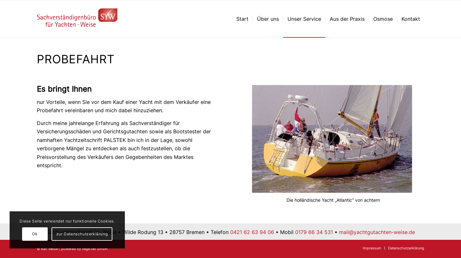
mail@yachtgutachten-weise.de (377, 232)
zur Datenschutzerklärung (82, 233)
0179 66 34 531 (314, 232)
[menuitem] (242, 18)
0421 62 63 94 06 (252, 232)
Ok (34, 233)
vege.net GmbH (95, 248)
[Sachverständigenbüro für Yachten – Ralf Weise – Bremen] (77, 18)
